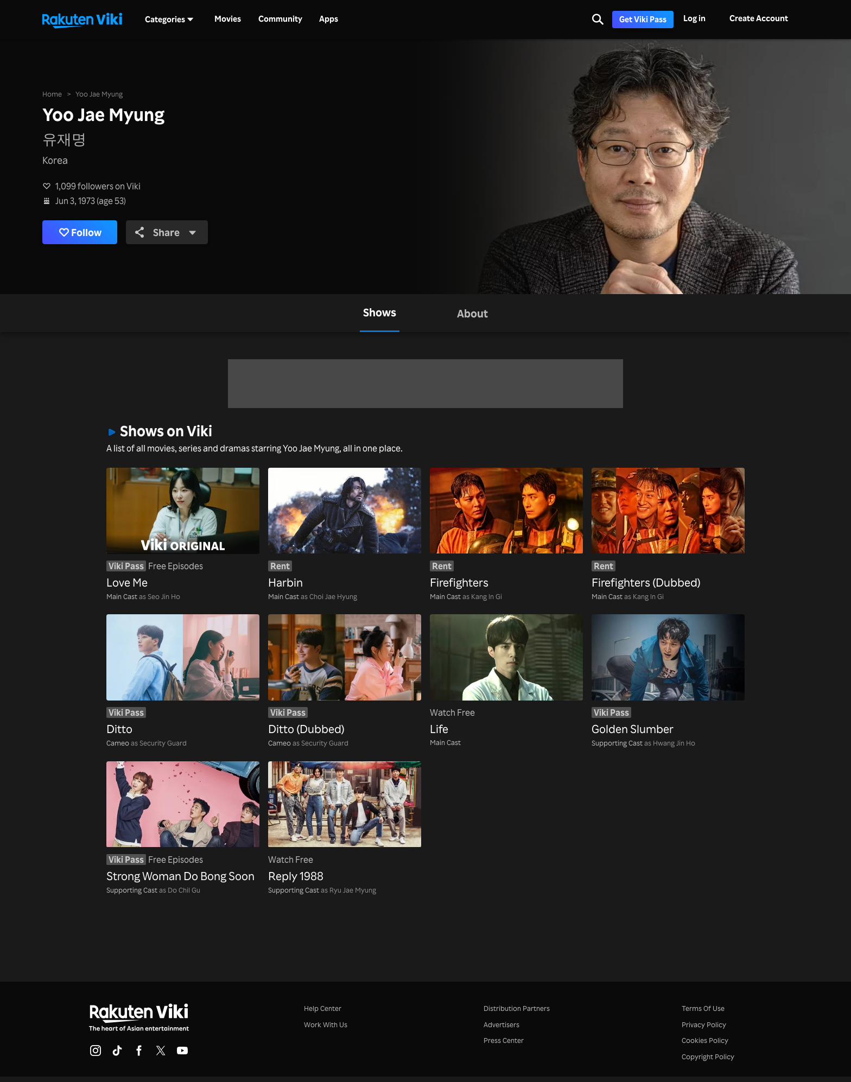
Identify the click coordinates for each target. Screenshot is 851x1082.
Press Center (504, 1040)
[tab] (379, 313)
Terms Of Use (703, 1008)
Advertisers (501, 1024)
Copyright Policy (708, 1056)
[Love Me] (182, 529)
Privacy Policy (704, 1024)
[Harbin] (344, 529)
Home (52, 93)
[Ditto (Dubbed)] (344, 675)
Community (280, 19)
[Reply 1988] (344, 822)
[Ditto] (182, 675)
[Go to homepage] (82, 19)
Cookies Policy (705, 1040)
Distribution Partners (517, 1008)
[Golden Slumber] (668, 675)
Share (166, 232)
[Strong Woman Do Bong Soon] (182, 822)
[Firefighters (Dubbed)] (668, 529)
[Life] (506, 675)
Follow (80, 232)
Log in (694, 18)
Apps (328, 19)
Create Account (758, 18)
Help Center (322, 1008)
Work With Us (325, 1024)
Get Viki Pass (642, 19)
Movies (227, 19)
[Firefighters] (506, 529)
